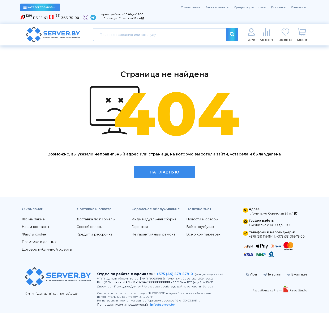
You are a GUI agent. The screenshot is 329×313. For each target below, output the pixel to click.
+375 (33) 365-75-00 (290, 236)
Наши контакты (35, 227)
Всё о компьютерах (203, 234)
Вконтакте (297, 274)
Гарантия (140, 227)
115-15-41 (40, 18)
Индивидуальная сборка (154, 219)
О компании (190, 7)
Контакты (298, 7)
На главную (164, 172)
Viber (251, 274)
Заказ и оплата (217, 7)
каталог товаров (39, 7)
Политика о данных (39, 242)
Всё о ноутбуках (200, 227)
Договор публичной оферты (47, 249)
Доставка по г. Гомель (96, 219)
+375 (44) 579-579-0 (175, 274)
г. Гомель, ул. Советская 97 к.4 (122, 18)
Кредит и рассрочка (250, 7)
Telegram (272, 274)
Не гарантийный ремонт (153, 234)
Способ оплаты (90, 227)
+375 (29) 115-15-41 (262, 236)
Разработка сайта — (267, 290)
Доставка (278, 7)
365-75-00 (70, 18)
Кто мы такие (33, 219)
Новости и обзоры (202, 219)
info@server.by (162, 305)
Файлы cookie (34, 234)
